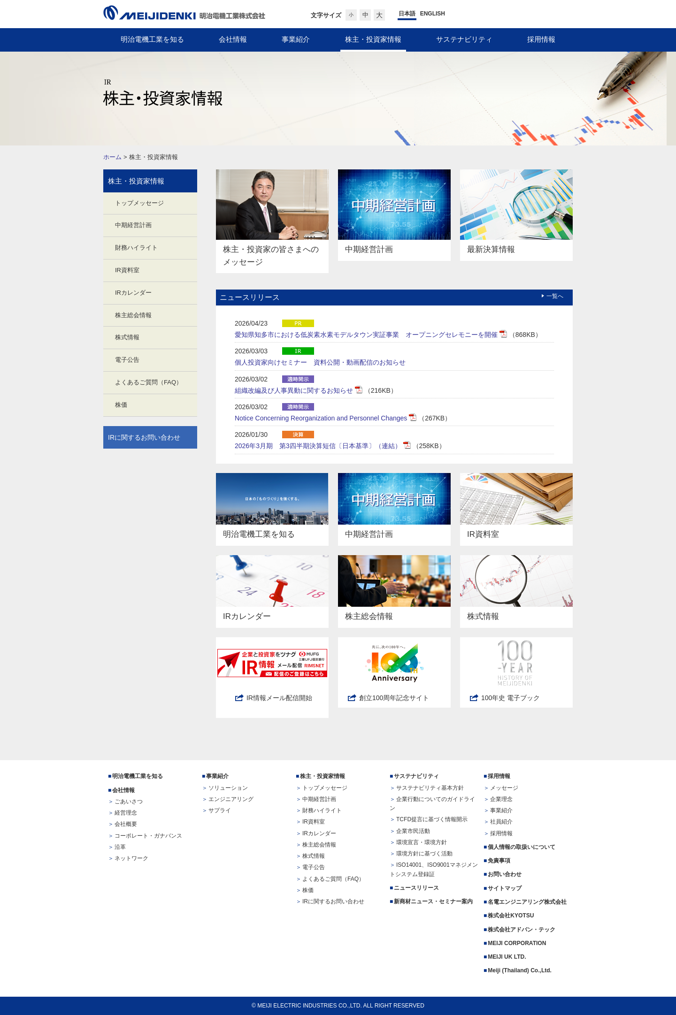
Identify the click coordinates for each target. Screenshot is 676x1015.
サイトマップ (505, 888)
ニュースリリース (416, 888)
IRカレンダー (133, 292)
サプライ (219, 810)
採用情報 (499, 776)
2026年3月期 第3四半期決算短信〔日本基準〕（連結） (319, 446)
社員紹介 (501, 821)
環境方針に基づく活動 (424, 853)
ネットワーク (131, 858)
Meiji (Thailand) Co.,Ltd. (520, 970)
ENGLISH (432, 13)
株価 (121, 404)
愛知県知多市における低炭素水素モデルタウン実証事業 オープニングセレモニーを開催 (367, 334)
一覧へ (554, 296)
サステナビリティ (416, 776)
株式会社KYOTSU (511, 915)
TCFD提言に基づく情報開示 (432, 819)
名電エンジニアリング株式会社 (527, 902)
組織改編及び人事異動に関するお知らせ (295, 390)
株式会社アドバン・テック (521, 929)
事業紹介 (217, 776)
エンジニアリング (231, 799)
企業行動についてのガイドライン (432, 803)
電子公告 (127, 359)
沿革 (120, 847)
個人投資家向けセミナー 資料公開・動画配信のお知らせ (320, 362)
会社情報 (123, 790)
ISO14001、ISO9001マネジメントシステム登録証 (434, 869)
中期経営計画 (133, 225)
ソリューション (228, 788)
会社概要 (126, 824)
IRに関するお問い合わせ (144, 437)
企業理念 (501, 799)
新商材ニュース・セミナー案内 (433, 901)
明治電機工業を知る (137, 776)
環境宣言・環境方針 (421, 842)
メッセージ (504, 788)
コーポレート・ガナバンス (148, 835)
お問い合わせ (505, 874)
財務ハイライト (136, 247)
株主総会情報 (133, 315)
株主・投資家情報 (136, 181)
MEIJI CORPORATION (517, 943)
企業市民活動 (413, 831)
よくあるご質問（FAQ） (148, 382)
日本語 (407, 13)
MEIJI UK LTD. (508, 957)
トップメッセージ (139, 202)
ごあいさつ (129, 801)
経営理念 (126, 812)
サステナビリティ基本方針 (430, 788)
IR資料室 (127, 270)
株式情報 (127, 337)
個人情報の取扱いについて (521, 847)
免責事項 (499, 860)
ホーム (112, 156)
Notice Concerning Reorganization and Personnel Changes (322, 418)
